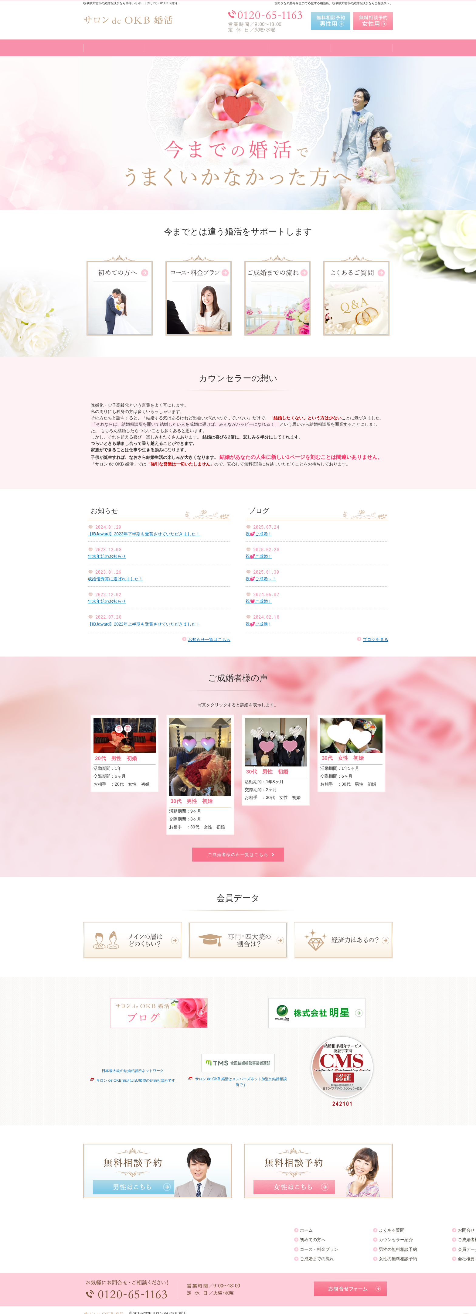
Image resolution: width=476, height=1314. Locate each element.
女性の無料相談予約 (187, 1256)
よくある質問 (181, 1227)
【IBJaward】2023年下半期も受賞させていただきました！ (144, 533)
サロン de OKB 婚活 (168, 1307)
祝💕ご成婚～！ (261, 578)
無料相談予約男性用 (330, 21)
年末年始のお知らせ (107, 556)
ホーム (95, 1227)
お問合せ (255, 1227)
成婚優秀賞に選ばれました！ (115, 578)
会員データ (257, 1246)
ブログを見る (375, 639)
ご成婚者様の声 (262, 1236)
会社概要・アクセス (266, 1256)
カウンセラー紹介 (185, 1236)
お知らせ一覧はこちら (209, 639)
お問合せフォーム (350, 1283)
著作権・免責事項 (343, 1246)
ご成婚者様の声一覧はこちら (238, 854)
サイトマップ (339, 1256)
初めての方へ (102, 1236)
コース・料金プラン (108, 1246)
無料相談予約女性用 (373, 21)
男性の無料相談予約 (187, 1246)
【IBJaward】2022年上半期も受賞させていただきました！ (144, 624)
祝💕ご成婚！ (259, 533)
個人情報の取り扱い (345, 1236)
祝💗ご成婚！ (259, 601)
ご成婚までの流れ (106, 1256)
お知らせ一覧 (339, 1227)
